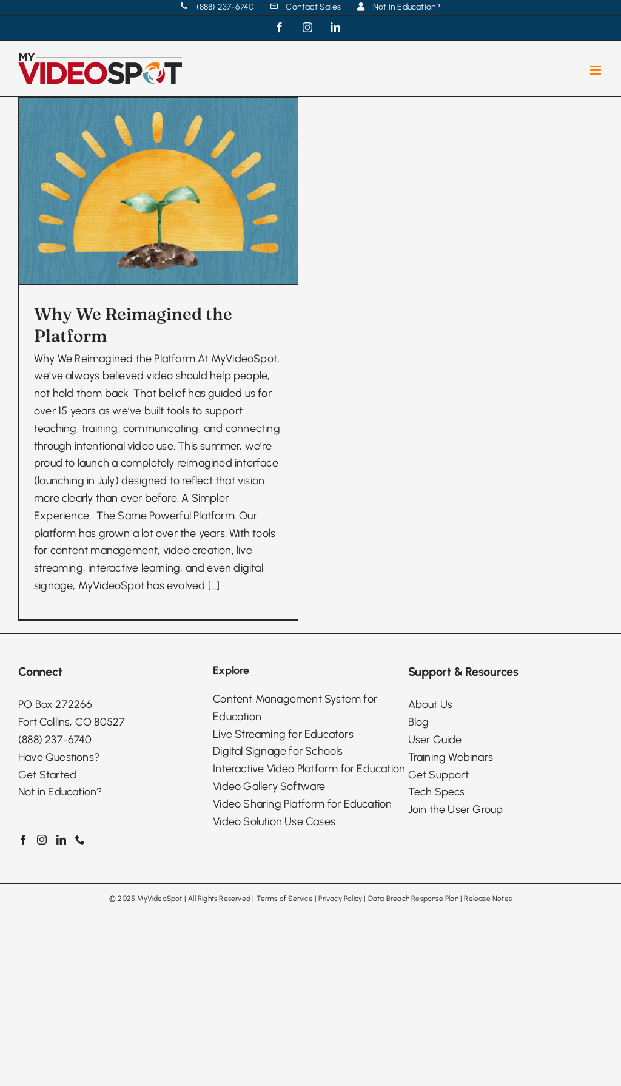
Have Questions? (58, 838)
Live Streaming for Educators (283, 815)
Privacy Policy (340, 980)
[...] (214, 585)
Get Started (47, 856)
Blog (418, 804)
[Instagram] (42, 921)
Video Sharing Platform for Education (302, 885)
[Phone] (80, 921)
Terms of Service (285, 980)
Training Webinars (450, 838)
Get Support (438, 856)
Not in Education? (60, 873)
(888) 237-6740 (55, 821)
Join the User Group (455, 891)
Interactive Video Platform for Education (309, 850)
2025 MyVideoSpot (150, 980)
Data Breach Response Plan (413, 980)
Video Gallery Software (269, 867)
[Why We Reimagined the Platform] (158, 191)
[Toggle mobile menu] (596, 70)
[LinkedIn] (61, 921)
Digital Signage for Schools (278, 833)
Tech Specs (436, 873)
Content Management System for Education (295, 789)
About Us (430, 786)
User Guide (435, 821)
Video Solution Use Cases (274, 902)
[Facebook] (23, 921)
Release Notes (488, 980)
